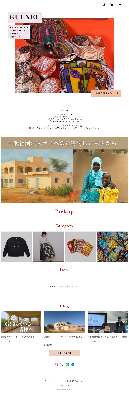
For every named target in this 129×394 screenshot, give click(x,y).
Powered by (64, 389)
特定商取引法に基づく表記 (74, 381)
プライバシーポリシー (53, 381)
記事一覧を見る (64, 352)
